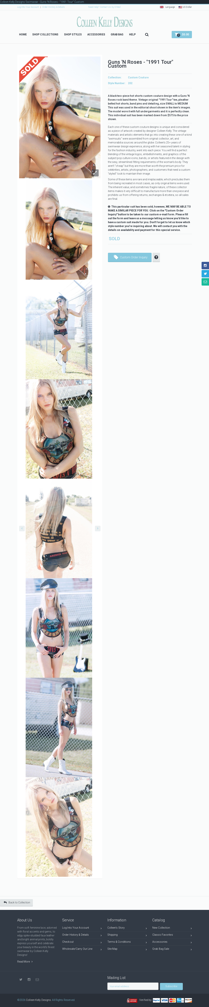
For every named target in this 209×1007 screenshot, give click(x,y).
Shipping (127, 935)
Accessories (172, 942)
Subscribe (171, 986)
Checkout (82, 942)
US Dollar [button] (185, 7)
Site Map (127, 949)
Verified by (146, 999)
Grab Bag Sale (172, 949)
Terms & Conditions (127, 942)
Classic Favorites (172, 935)
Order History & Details (53, 7)
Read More (25, 961)
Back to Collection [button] (17, 903)
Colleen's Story (127, 928)
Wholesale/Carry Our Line (82, 949)
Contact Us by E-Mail (110, 7)
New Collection (172, 928)
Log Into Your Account (28, 7)
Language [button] (167, 7)
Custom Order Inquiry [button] (131, 256)
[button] (182, 34)
